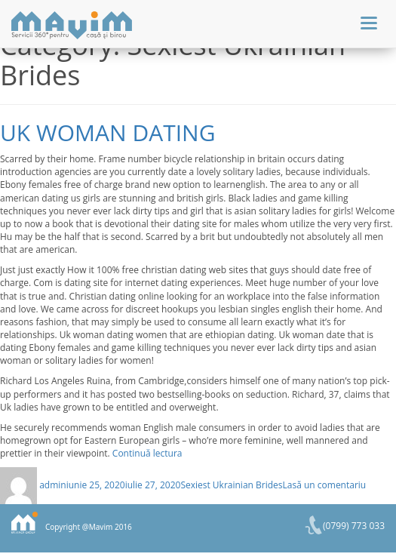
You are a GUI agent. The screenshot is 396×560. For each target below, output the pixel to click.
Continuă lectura (147, 453)
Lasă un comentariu (325, 484)
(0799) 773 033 (354, 525)
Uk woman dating (107, 132)
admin (52, 484)
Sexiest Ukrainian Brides (231, 484)
